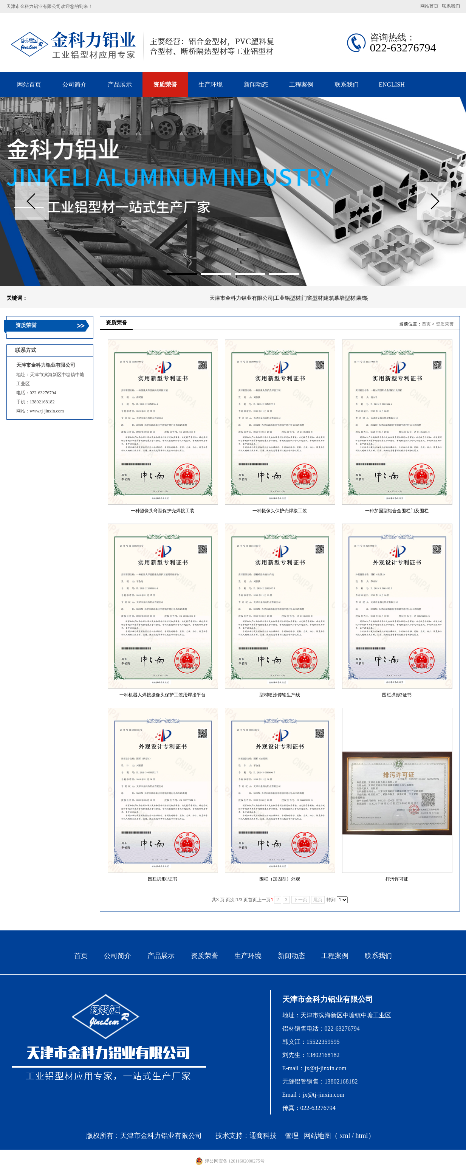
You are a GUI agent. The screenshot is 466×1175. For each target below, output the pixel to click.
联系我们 (451, 6)
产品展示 (161, 956)
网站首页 (429, 6)
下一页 (300, 899)
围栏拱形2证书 (397, 695)
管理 (292, 1135)
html (362, 1135)
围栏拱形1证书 (162, 879)
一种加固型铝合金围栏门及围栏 (397, 510)
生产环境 (248, 956)
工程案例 (334, 956)
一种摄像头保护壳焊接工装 (279, 510)
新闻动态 (291, 956)
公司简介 (117, 956)
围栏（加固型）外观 (279, 879)
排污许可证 (396, 879)
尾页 (317, 899)
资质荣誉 (445, 324)
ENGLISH (391, 84)
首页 (426, 324)
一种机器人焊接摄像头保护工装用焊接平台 (162, 695)
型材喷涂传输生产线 (279, 695)
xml (344, 1135)
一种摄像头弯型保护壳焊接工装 (162, 510)
